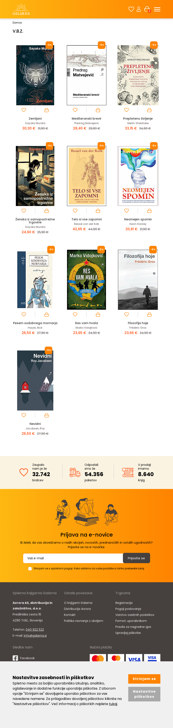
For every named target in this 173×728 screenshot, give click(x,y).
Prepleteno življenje (138, 118)
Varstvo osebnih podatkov (134, 617)
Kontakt (70, 617)
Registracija (124, 605)
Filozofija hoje (138, 323)
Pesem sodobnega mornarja (35, 324)
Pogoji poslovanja (128, 611)
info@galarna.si (35, 638)
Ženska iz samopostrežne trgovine (35, 220)
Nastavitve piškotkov (144, 694)
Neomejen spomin (138, 219)
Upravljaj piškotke (128, 635)
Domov (17, 22)
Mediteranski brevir (87, 118)
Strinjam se (144, 678)
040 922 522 (35, 632)
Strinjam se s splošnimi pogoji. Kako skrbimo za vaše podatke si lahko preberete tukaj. (89, 571)
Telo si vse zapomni (86, 219)
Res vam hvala (86, 323)
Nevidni (35, 426)
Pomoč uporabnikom (131, 623)
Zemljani (35, 118)
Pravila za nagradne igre (133, 629)
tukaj (113, 703)
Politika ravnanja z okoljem (83, 623)
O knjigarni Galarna (78, 605)
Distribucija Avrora (77, 611)
